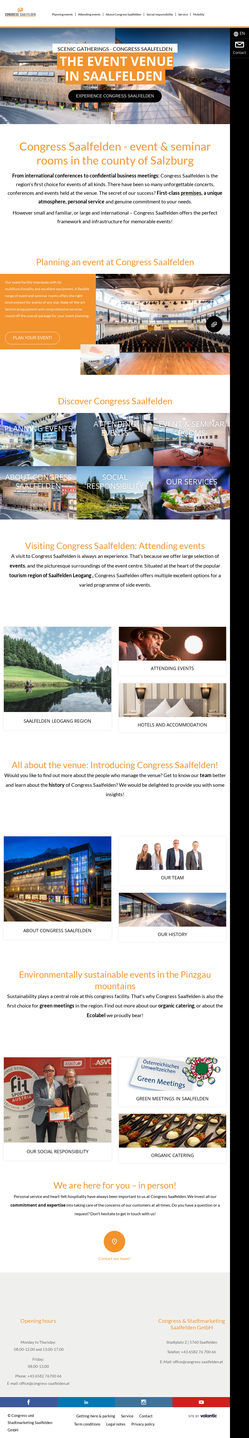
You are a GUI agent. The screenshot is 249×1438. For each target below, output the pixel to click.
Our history (172, 934)
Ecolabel (96, 1015)
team (205, 775)
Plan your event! (32, 338)
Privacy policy (143, 1424)
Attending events (115, 428)
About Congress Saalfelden (38, 481)
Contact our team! (114, 1258)
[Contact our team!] (114, 1241)
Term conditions (87, 1424)
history (57, 785)
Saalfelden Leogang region (57, 722)
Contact (146, 1416)
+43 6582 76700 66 (44, 1376)
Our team (172, 877)
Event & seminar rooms (191, 428)
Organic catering (172, 1155)
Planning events (38, 428)
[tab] (239, 33)
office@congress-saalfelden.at (45, 1383)
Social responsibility (115, 481)
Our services (191, 481)
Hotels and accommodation (172, 725)
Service (127, 1416)
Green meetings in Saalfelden (172, 1098)
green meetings (57, 1005)
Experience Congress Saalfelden (115, 96)
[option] (115, 76)
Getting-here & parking (95, 1416)
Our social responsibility (57, 1153)
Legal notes (116, 1424)
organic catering (176, 1005)
